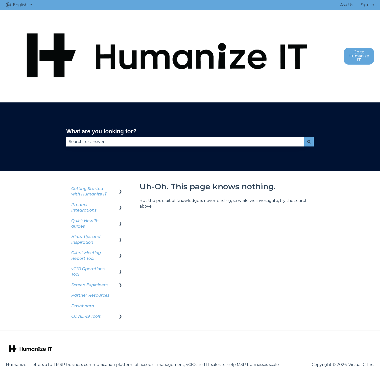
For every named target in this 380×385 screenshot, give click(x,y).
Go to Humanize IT (359, 56)
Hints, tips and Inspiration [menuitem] (85, 239)
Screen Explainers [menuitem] (89, 285)
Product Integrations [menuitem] (83, 207)
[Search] (309, 141)
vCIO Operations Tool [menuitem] (88, 271)
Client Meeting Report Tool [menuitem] (86, 255)
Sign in (367, 4)
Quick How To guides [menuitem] (84, 223)
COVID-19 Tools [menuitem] (86, 316)
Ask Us (346, 4)
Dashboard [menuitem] (82, 306)
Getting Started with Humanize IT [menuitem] (89, 191)
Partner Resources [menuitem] (90, 295)
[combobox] (185, 141)
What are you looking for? (101, 131)
